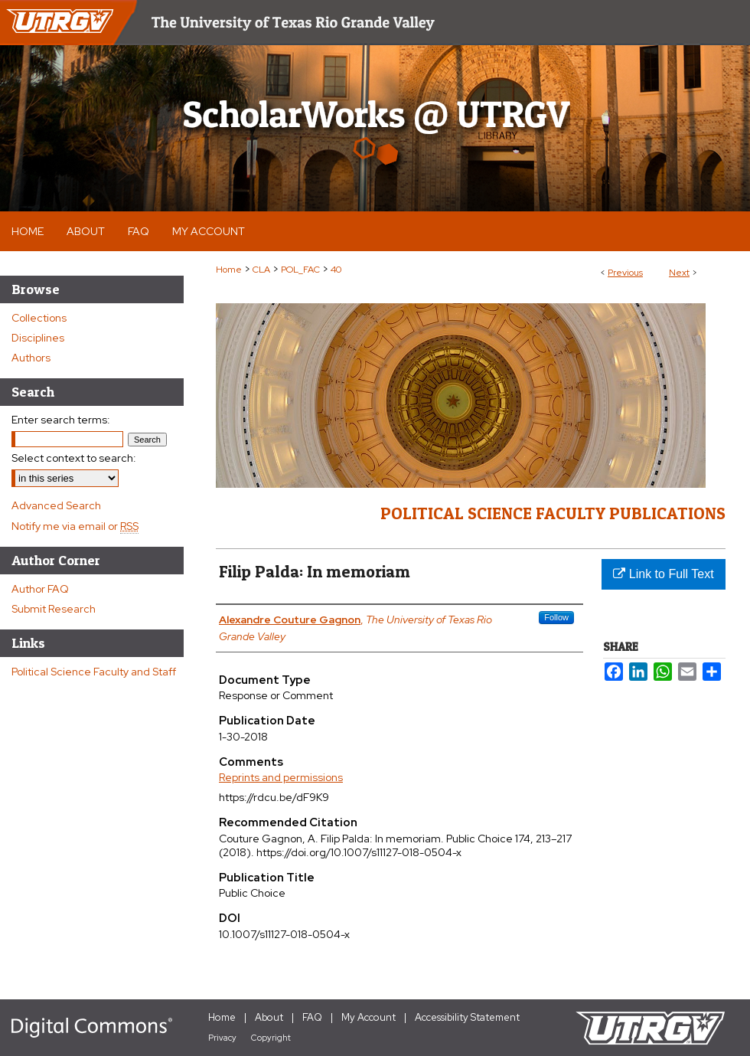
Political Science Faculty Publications (553, 513)
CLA (261, 269)
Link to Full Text (663, 573)
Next (679, 272)
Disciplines (37, 338)
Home (229, 269)
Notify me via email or (75, 526)
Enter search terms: (60, 420)
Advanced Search (56, 505)
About (269, 1017)
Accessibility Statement (467, 1017)
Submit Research (53, 609)
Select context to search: (73, 458)
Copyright (271, 1037)
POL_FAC (300, 269)
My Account (368, 1017)
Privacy (222, 1037)
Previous (625, 272)
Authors (31, 358)
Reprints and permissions (281, 777)
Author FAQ (40, 589)
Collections (39, 318)
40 (336, 269)
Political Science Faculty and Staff (93, 671)
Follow (556, 617)
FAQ (312, 1017)
